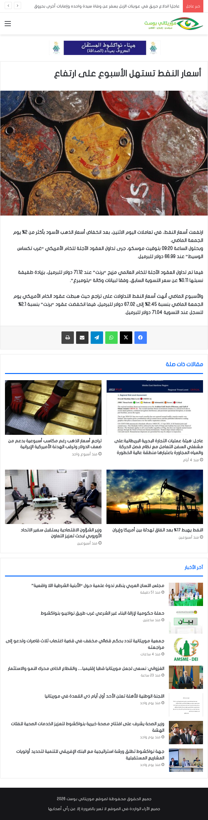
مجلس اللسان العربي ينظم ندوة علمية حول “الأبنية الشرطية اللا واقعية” (97, 585)
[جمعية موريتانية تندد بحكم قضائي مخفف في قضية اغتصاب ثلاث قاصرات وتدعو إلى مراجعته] (186, 649)
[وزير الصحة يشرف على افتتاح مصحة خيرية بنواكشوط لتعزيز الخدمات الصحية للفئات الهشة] (186, 732)
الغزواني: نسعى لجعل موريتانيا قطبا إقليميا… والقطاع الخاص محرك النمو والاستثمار (86, 668)
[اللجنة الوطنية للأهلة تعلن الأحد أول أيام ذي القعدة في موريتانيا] (186, 705)
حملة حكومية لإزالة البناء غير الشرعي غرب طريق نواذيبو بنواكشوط (102, 613)
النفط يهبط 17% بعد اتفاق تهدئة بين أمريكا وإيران (157, 530)
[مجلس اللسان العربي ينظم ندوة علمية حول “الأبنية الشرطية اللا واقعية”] (186, 594)
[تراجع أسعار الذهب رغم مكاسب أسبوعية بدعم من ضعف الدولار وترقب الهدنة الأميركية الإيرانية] (53, 407)
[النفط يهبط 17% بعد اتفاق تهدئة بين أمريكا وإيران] (154, 497)
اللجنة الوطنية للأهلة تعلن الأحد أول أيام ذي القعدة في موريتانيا (104, 696)
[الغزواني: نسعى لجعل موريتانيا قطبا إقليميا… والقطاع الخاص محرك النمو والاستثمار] (186, 677)
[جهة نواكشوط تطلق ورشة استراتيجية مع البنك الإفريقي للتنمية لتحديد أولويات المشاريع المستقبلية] (186, 760)
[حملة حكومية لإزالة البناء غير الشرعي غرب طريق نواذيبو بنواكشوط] (186, 622)
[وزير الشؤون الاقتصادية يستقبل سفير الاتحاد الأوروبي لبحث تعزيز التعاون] (53, 497)
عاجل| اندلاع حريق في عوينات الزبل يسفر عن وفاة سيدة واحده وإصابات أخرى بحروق (107, 6)
